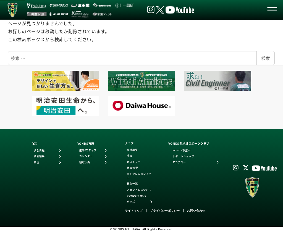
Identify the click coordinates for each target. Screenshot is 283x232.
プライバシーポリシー (165, 210)
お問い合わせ (196, 210)
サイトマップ (134, 210)
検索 (265, 58)
